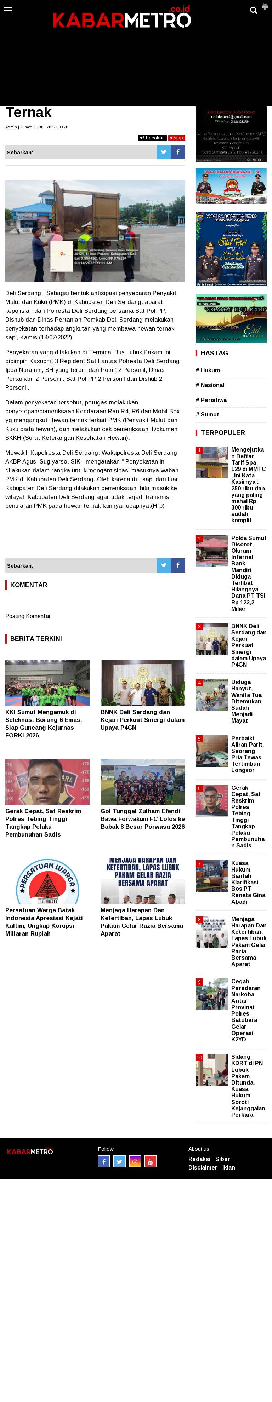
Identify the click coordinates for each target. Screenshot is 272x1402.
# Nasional (210, 385)
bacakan (152, 137)
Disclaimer (202, 1168)
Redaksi (199, 1159)
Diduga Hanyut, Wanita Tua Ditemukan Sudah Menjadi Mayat (246, 701)
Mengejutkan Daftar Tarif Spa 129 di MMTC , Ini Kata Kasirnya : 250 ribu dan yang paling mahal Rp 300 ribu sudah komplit (248, 485)
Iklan (228, 1168)
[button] (264, 3)
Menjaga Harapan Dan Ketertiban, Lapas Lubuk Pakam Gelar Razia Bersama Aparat (249, 941)
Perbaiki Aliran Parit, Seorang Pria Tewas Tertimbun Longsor (247, 754)
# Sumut (207, 415)
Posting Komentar (28, 616)
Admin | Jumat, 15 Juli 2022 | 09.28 (36, 127)
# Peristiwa (211, 400)
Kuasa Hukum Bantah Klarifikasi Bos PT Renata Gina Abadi (248, 882)
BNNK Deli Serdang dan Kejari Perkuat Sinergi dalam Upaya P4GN (143, 720)
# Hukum (208, 370)
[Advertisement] (136, 53)
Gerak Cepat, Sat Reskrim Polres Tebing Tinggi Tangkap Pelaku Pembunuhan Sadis (248, 817)
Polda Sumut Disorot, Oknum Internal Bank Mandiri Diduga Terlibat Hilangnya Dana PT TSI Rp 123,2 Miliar (249, 573)
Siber (222, 1159)
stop (176, 137)
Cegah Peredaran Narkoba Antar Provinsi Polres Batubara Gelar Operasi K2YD (246, 1010)
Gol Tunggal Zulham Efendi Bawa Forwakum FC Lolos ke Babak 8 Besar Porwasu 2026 (143, 819)
